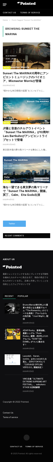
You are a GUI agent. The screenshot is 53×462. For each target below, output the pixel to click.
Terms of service (30, 13)
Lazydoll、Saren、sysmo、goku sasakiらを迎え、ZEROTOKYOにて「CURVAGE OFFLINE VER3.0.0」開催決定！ (35, 361)
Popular (23, 296)
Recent (9, 296)
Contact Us (9, 13)
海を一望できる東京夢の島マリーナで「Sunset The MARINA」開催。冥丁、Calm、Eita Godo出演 (25, 191)
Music (6, 67)
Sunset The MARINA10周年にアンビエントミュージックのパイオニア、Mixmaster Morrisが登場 (25, 77)
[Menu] (5, 4)
